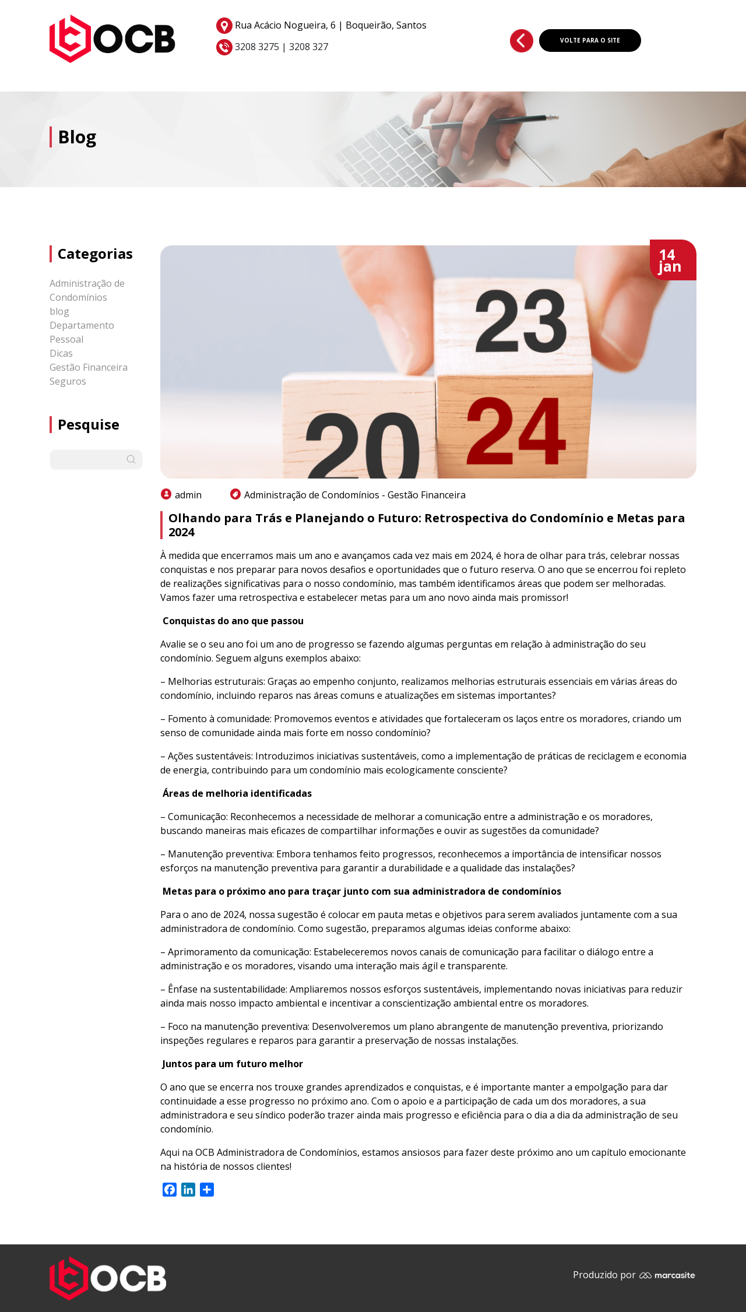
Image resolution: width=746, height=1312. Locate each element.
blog (59, 311)
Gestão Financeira (89, 367)
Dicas (61, 353)
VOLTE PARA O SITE (590, 40)
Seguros (68, 381)
